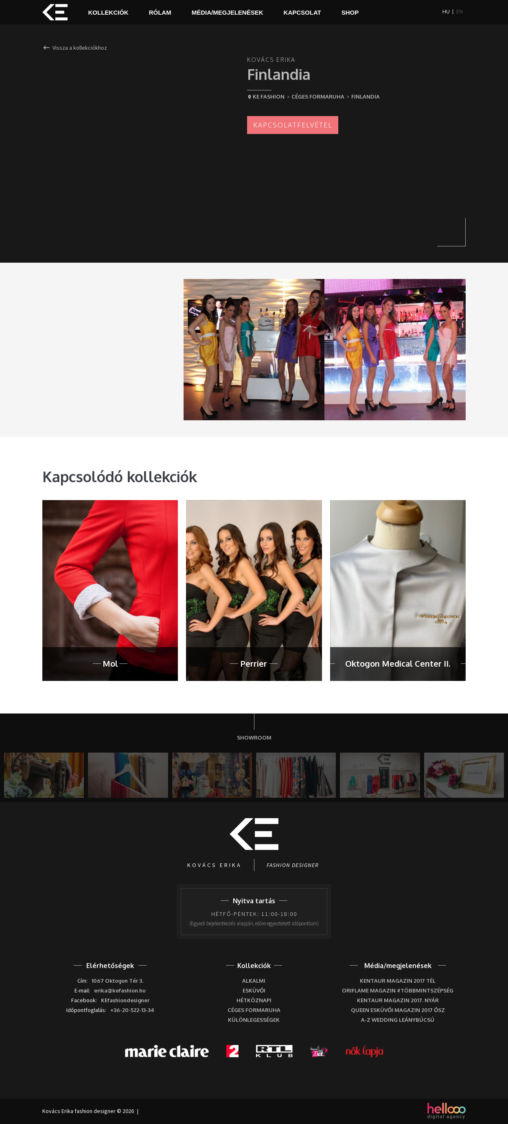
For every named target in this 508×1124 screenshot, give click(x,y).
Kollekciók (108, 12)
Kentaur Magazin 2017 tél (398, 980)
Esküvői (254, 990)
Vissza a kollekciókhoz (74, 48)
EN (459, 11)
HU (446, 11)
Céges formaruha (254, 1010)
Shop (350, 12)
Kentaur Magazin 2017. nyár (398, 1000)
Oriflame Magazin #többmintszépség (397, 990)
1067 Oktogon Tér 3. (117, 980)
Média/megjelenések (227, 12)
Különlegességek (254, 1019)
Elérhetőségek (110, 966)
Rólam (160, 12)
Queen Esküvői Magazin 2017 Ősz (398, 1010)
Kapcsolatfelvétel (292, 125)
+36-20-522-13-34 (132, 1010)
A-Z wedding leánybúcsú (397, 1019)
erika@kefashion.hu (120, 990)
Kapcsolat (302, 12)
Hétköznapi (254, 1000)
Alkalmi (253, 980)
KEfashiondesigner (125, 1000)
